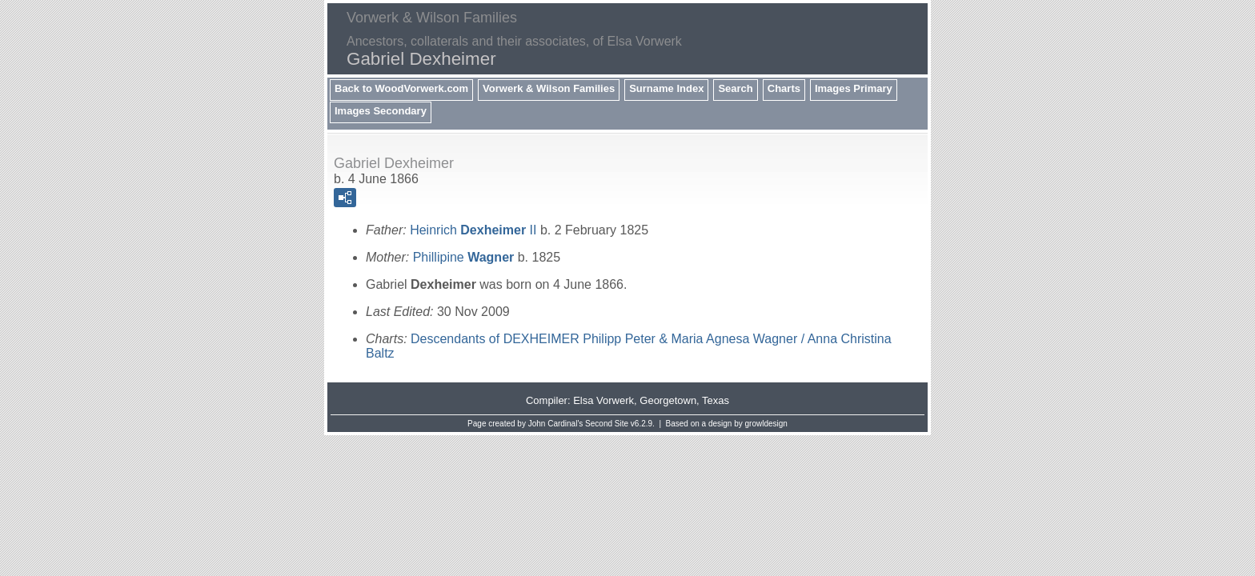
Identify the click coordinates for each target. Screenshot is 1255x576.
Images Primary (853, 88)
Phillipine (464, 257)
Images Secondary (381, 111)
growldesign (766, 423)
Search (735, 88)
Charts (784, 88)
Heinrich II (473, 230)
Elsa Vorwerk (603, 400)
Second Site (606, 423)
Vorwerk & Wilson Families (549, 88)
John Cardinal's (555, 423)
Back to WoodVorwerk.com (401, 88)
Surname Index (666, 88)
